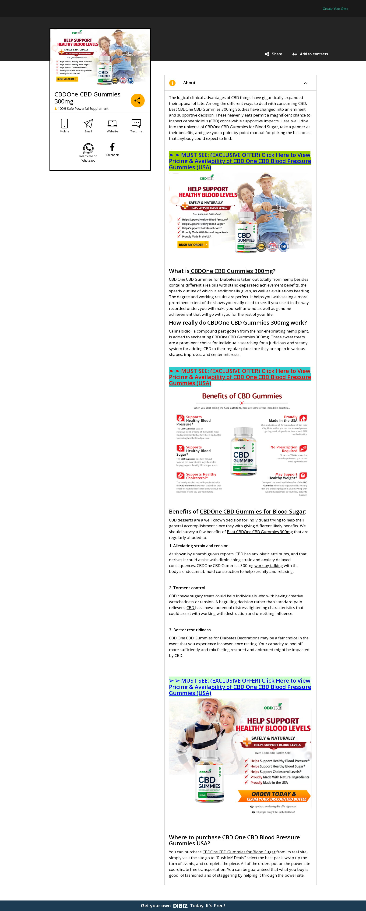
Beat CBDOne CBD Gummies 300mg (260, 531)
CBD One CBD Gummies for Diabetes (202, 279)
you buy (297, 869)
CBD (191, 607)
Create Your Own (335, 9)
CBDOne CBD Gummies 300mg (240, 337)
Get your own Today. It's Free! (183, 905)
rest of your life (259, 314)
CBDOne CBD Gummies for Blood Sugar (239, 851)
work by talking (268, 565)
